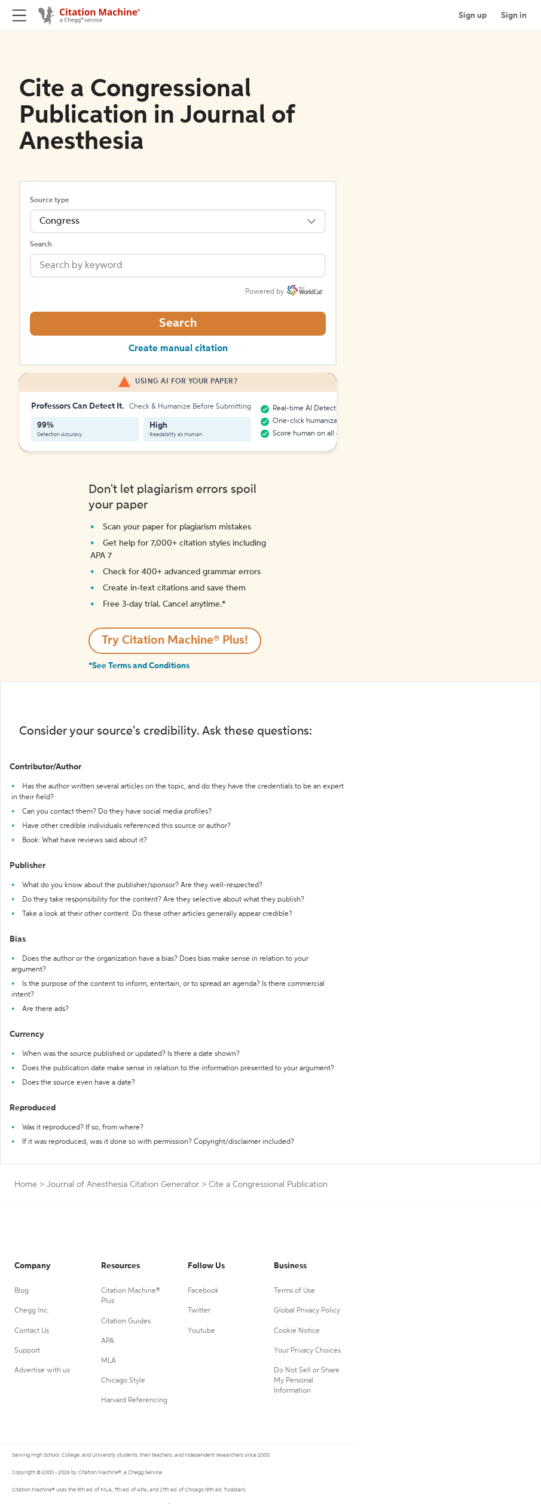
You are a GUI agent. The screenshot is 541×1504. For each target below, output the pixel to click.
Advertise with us (42, 1370)
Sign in (514, 15)
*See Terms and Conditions (138, 666)
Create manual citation (178, 349)
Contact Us (31, 1331)
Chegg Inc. (31, 1310)
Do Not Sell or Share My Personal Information (307, 1381)
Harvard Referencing (134, 1400)
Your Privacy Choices (307, 1350)
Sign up (473, 15)
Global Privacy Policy (307, 1310)
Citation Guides (126, 1321)
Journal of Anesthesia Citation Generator (123, 1184)
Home (25, 1184)
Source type (49, 200)
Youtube (201, 1331)
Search (41, 244)
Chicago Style (123, 1380)
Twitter (199, 1310)
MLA (108, 1361)
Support (27, 1350)
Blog (21, 1291)
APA (107, 1341)
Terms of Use (294, 1291)
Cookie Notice (297, 1331)
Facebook (203, 1291)
